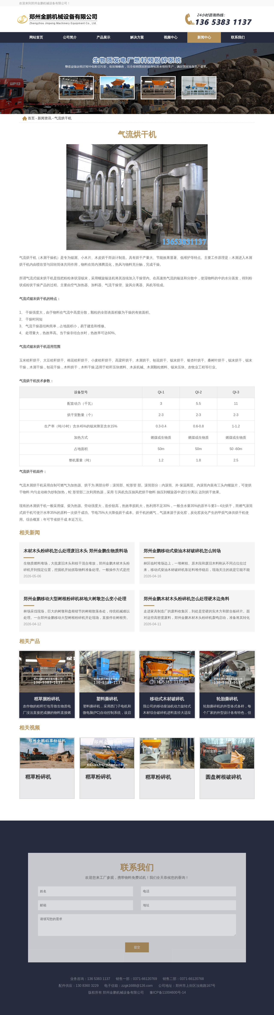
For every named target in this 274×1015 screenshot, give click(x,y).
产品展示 (103, 37)
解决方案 (137, 37)
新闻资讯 (44, 118)
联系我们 (238, 37)
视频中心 (170, 37)
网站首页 (36, 37)
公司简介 (70, 37)
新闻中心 (204, 37)
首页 (31, 118)
